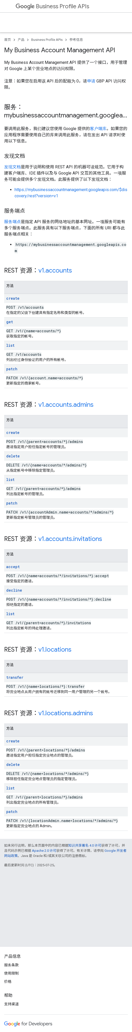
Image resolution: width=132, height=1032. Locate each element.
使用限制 (11, 973)
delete (13, 456)
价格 (7, 982)
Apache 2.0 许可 (44, 851)
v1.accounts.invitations (70, 539)
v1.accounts (55, 270)
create (12, 298)
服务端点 (12, 221)
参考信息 (76, 40)
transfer (14, 677)
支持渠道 (11, 1004)
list (10, 345)
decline (14, 590)
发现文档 (12, 166)
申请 (91, 81)
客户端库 (98, 128)
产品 (21, 40)
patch (11, 368)
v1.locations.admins (65, 713)
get (9, 321)
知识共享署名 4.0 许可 (84, 845)
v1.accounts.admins (66, 405)
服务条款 (11, 965)
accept (13, 566)
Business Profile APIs (52, 6)
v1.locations (54, 649)
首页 (7, 40)
